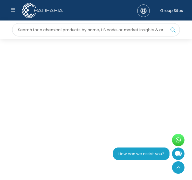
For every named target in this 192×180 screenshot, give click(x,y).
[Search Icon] (173, 31)
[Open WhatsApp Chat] (178, 140)
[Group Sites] (169, 10)
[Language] (143, 10)
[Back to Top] (178, 167)
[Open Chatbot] (178, 155)
